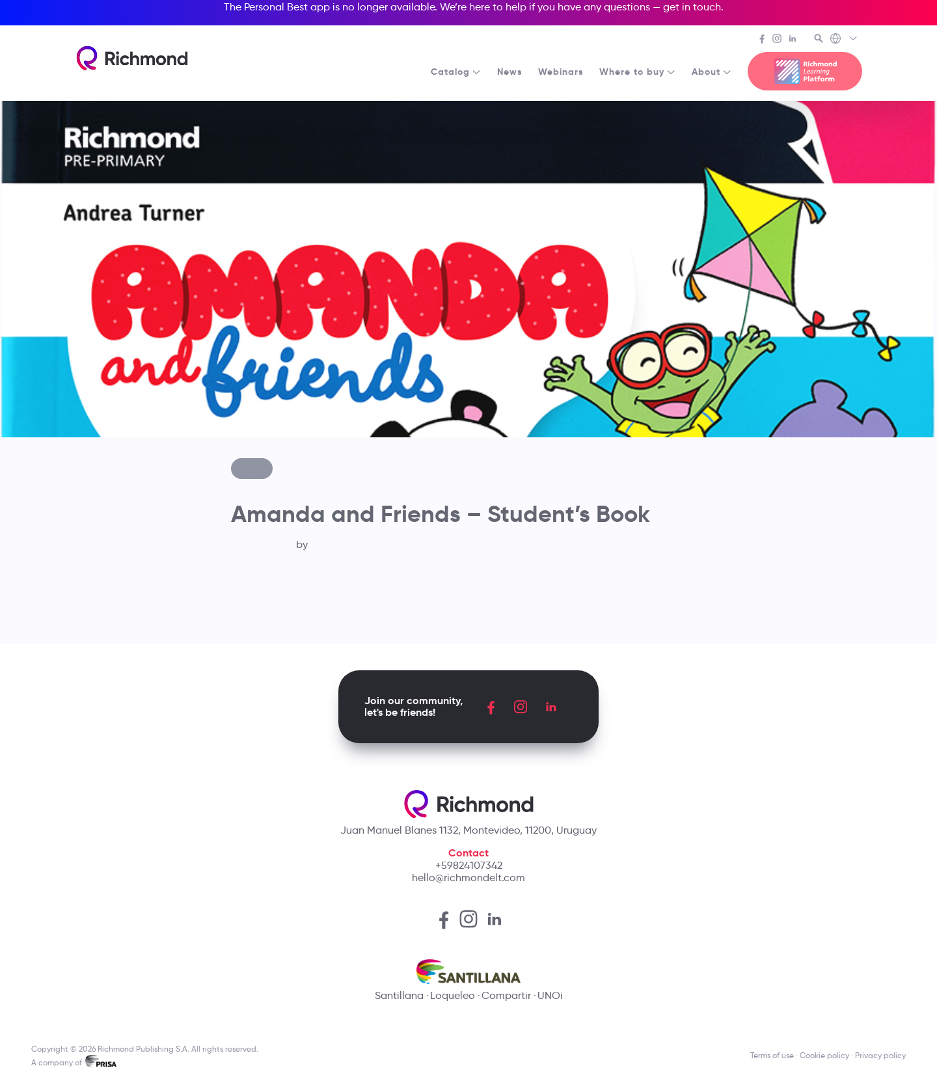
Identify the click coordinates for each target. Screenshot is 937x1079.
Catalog (456, 71)
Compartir (506, 995)
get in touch (692, 7)
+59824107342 (468, 865)
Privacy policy (880, 1055)
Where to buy (637, 71)
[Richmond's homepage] (132, 58)
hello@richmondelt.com (468, 877)
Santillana (399, 995)
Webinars (561, 71)
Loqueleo (452, 995)
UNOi (550, 995)
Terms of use (772, 1055)
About (712, 71)
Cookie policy (824, 1055)
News (510, 71)
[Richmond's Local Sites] (844, 40)
